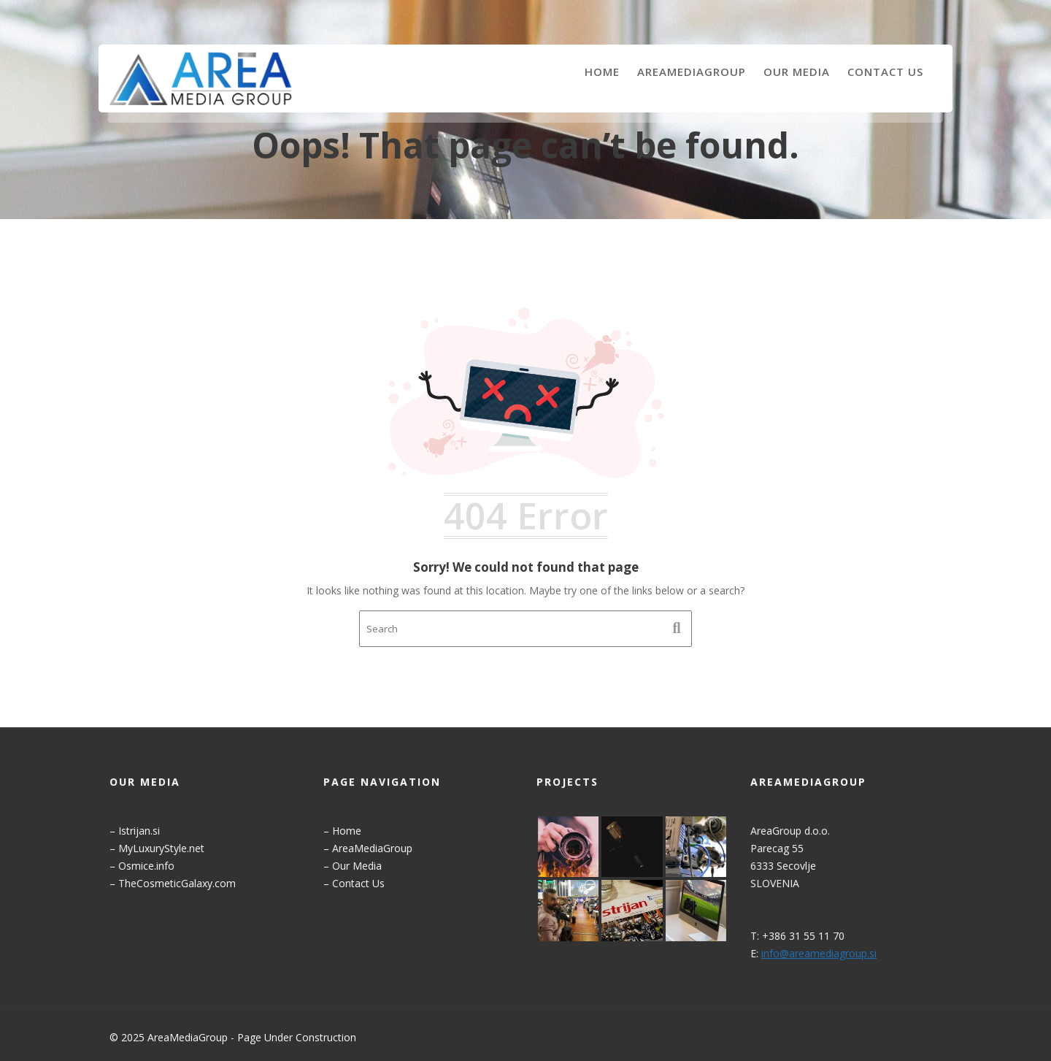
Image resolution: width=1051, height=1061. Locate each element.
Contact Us (885, 71)
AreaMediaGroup (691, 71)
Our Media (796, 71)
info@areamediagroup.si (818, 952)
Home (602, 71)
